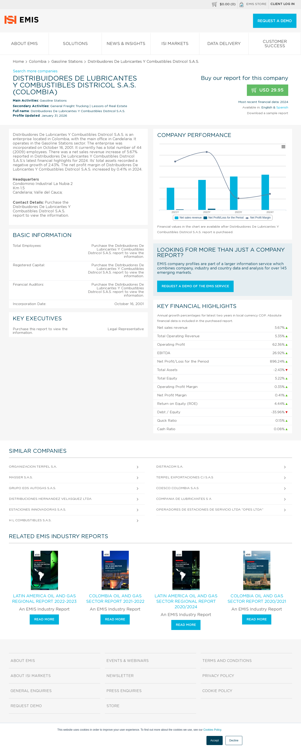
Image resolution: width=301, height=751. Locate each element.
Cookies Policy (212, 729)
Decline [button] (233, 740)
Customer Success (274, 45)
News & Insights (126, 44)
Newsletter (120, 676)
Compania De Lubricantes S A (183, 499)
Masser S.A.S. (21, 477)
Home (18, 61)
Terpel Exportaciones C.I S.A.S (184, 477)
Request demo (26, 706)
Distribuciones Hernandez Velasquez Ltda (50, 499)
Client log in (282, 4)
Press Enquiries (124, 691)
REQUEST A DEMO (275, 21)
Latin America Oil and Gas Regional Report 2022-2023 (44, 599)
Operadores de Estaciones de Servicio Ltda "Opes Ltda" (209, 509)
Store (112, 706)
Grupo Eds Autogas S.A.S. (32, 488)
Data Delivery (224, 44)
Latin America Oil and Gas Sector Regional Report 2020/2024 (186, 601)
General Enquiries (31, 691)
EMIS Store (253, 4)
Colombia (37, 61)
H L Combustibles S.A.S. (30, 520)
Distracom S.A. (169, 466)
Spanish (282, 107)
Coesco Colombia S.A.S (177, 488)
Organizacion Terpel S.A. (33, 466)
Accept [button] (214, 740)
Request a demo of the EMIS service (195, 286)
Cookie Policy (217, 691)
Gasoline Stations (67, 61)
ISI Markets (175, 44)
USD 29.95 (267, 90)
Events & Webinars (127, 661)
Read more (44, 619)
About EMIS (24, 44)
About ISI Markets (31, 676)
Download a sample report (267, 113)
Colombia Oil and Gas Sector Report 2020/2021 (256, 599)
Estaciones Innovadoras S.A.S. (37, 509)
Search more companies (35, 71)
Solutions (75, 44)
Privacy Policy (218, 676)
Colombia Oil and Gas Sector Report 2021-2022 (115, 599)
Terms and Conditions (227, 661)
